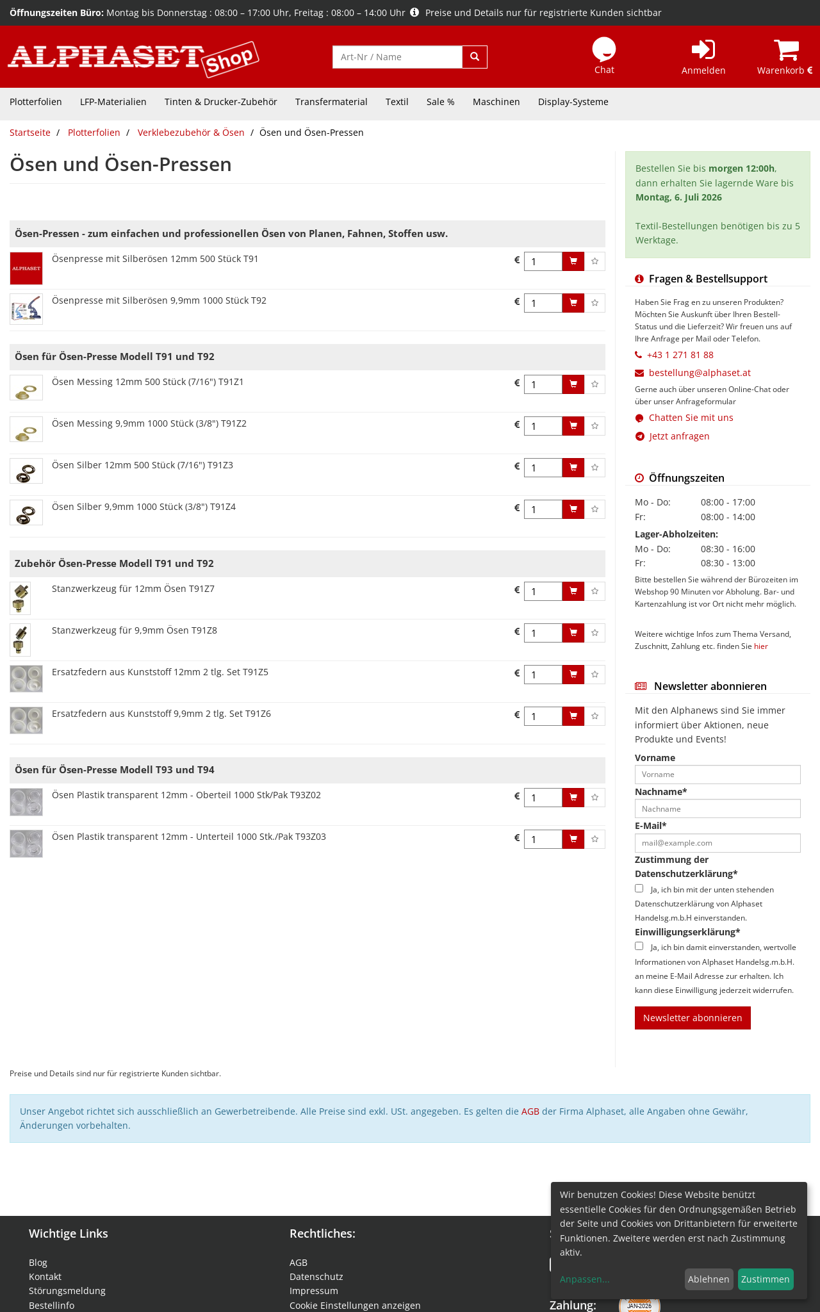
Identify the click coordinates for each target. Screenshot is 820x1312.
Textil (397, 101)
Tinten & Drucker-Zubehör (221, 101)
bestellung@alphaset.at (700, 372)
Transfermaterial (331, 101)
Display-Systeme (573, 101)
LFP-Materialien (113, 101)
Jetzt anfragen (673, 436)
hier (761, 646)
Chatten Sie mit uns (691, 417)
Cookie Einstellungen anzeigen (355, 1305)
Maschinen (496, 101)
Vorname (655, 757)
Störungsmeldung (67, 1290)
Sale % (441, 101)
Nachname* (661, 791)
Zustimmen (765, 1279)
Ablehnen (709, 1279)
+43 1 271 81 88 (680, 354)
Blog (38, 1262)
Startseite (30, 132)
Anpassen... (585, 1279)
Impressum (314, 1290)
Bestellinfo (51, 1305)
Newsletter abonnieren (692, 1018)
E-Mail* (651, 825)
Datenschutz (316, 1276)
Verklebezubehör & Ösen (191, 132)
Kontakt (45, 1276)
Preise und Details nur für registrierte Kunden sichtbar (536, 12)
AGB (530, 1111)
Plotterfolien (36, 101)
